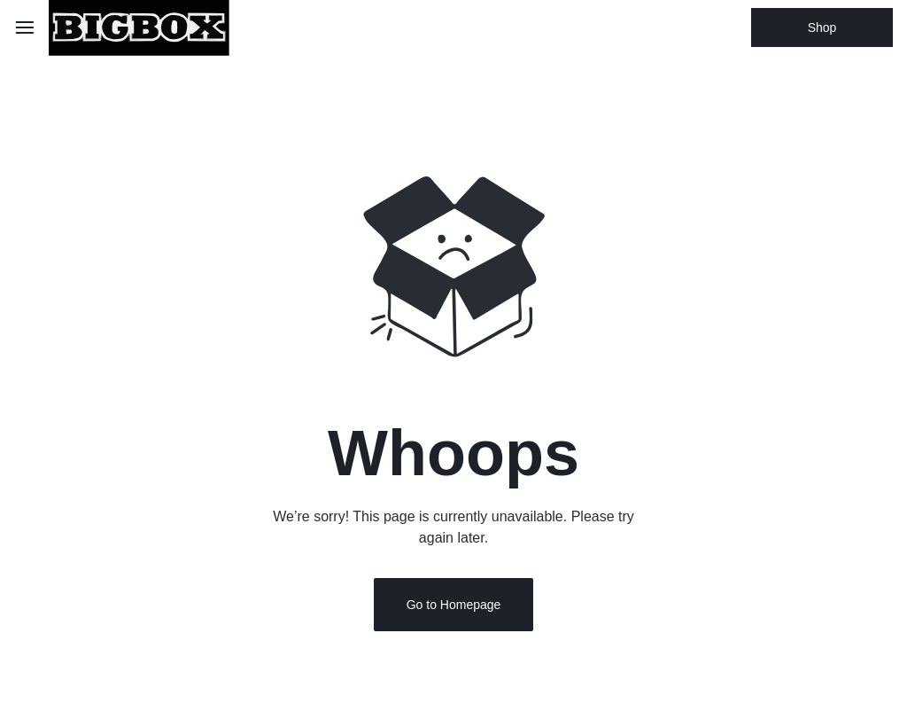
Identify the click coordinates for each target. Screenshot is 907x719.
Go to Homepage (454, 613)
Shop (822, 27)
